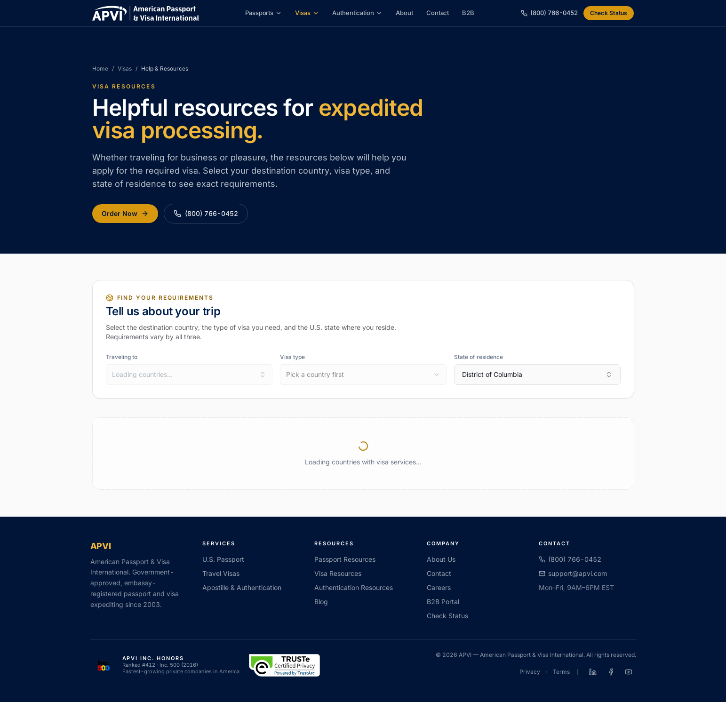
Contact (437, 12)
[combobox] (189, 374)
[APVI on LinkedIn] (592, 671)
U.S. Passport (223, 559)
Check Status (609, 12)
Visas (307, 12)
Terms (561, 671)
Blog (321, 602)
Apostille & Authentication (241, 587)
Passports (263, 12)
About (404, 12)
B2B (468, 12)
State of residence (478, 356)
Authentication (357, 12)
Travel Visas (220, 573)
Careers (439, 587)
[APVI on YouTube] (628, 671)
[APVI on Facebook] (610, 671)
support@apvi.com (573, 573)
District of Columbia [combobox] (537, 374)
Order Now (125, 213)
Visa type (292, 356)
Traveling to (121, 356)
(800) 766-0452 (206, 213)
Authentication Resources (353, 587)
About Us (441, 559)
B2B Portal (443, 602)
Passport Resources (344, 559)
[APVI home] (145, 13)
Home (100, 68)
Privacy (529, 671)
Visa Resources (337, 573)
